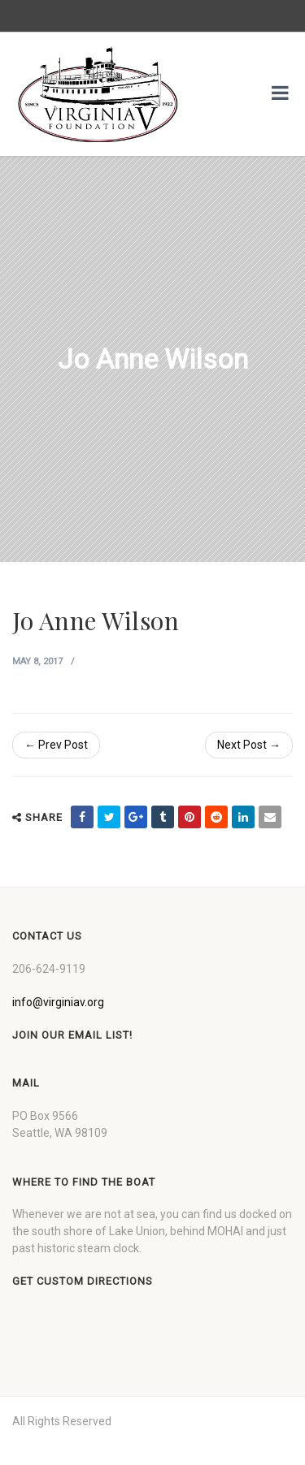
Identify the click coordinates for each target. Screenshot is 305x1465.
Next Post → (249, 744)
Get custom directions (82, 1281)
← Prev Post (56, 744)
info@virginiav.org (58, 1002)
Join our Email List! (72, 1035)
